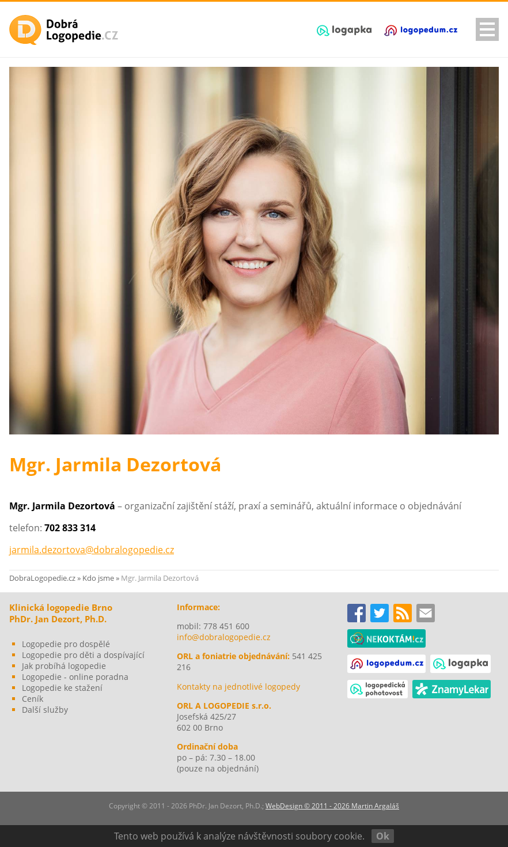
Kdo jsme (98, 578)
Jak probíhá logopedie (64, 665)
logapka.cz (344, 30)
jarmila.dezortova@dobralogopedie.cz (91, 549)
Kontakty (425, 613)
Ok (382, 836)
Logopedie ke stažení (62, 687)
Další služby (45, 709)
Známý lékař (451, 689)
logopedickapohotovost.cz (377, 689)
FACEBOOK (356, 613)
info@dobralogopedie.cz (224, 637)
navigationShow (487, 29)
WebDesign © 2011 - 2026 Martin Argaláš (332, 806)
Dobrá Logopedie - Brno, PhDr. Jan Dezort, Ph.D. (64, 30)
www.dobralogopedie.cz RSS (402, 613)
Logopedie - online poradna (75, 676)
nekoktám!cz (386, 638)
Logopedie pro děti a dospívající (83, 654)
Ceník (32, 698)
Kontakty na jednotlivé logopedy (238, 686)
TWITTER (379, 613)
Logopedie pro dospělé (66, 643)
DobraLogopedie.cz (42, 578)
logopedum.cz (420, 30)
